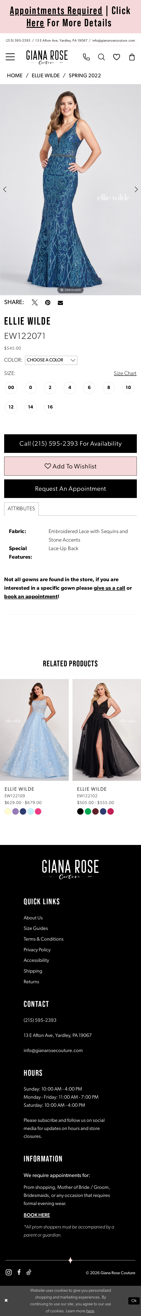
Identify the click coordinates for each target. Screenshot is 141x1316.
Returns (31, 982)
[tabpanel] (70, 189)
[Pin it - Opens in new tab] (47, 303)
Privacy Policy (37, 950)
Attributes (21, 509)
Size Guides (36, 928)
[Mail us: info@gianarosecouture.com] (114, 40)
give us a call (109, 588)
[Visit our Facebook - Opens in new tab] (19, 1272)
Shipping (33, 971)
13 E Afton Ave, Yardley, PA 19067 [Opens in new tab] (58, 1035)
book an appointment (31, 597)
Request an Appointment (70, 489)
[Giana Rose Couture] (47, 57)
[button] (10, 57)
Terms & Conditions (43, 939)
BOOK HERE (37, 1215)
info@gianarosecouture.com (53, 1050)
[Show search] (101, 57)
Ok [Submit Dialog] (134, 1301)
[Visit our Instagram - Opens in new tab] (9, 1272)
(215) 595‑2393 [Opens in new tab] (40, 1020)
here (90, 1311)
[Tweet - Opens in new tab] (35, 303)
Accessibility (36, 960)
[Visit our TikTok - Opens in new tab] (28, 1272)
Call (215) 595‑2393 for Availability (70, 444)
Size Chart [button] (125, 373)
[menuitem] (70, 39)
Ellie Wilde (46, 76)
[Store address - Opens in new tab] (62, 40)
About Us (33, 918)
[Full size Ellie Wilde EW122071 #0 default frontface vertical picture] (70, 189)
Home (15, 76)
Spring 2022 (85, 76)
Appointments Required (56, 10)
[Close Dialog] (6, 1300)
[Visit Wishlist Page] (116, 57)
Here (35, 23)
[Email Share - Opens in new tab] (60, 302)
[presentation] (34, 730)
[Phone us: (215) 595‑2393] (18, 40)
